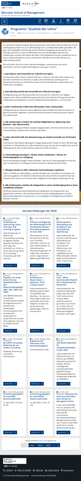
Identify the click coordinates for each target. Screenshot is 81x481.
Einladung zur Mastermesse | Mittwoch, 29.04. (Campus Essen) (37, 281)
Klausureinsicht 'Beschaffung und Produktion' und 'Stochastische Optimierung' (64, 227)
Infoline (8, 470)
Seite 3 (48, 445)
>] (58, 445)
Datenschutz (52, 470)
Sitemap (38, 470)
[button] (75, 21)
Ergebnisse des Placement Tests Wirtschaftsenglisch (39, 343)
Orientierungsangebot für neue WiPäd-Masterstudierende (40, 396)
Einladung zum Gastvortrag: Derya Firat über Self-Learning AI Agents (12, 226)
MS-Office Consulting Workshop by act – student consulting (12, 345)
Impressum (67, 470)
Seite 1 (32, 445)
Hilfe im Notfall (23, 470)
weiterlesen (9, 265)
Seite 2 (40, 445)
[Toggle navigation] (4, 21)
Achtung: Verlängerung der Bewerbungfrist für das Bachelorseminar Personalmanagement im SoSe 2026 (40, 227)
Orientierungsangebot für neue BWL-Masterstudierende (13, 396)
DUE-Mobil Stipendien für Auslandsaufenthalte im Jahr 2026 (66, 346)
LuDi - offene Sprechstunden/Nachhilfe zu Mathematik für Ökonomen (67, 281)
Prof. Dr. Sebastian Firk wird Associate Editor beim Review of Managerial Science (67, 397)
